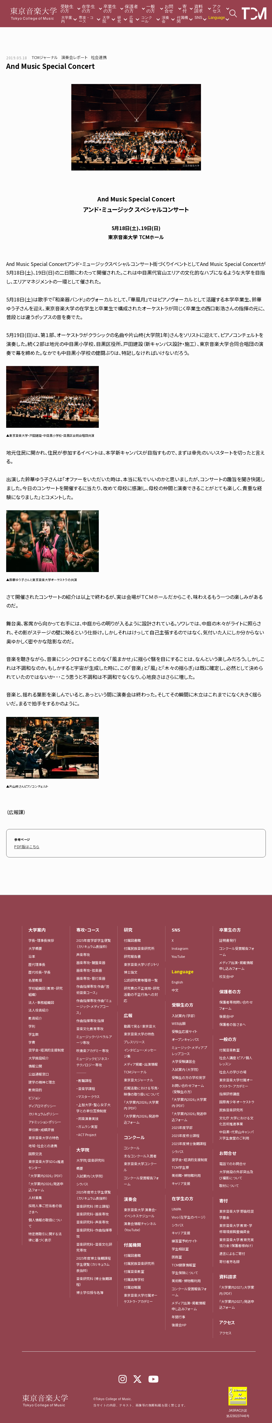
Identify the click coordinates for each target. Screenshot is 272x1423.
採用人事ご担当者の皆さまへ (45, 1207)
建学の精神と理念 (41, 1080)
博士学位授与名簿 (89, 1291)
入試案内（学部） (184, 1014)
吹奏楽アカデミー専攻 (92, 1049)
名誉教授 (35, 979)
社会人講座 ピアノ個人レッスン (235, 1059)
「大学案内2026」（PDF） (45, 1174)
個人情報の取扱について (45, 1221)
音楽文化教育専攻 (89, 1027)
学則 (31, 1025)
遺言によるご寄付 (232, 1252)
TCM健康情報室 (184, 1263)
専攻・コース (86, 19)
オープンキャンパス (185, 1038)
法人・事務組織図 (41, 1001)
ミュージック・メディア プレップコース (189, 1049)
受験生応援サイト (184, 1030)
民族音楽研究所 (231, 1108)
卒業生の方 (110, 8)
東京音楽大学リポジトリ (141, 963)
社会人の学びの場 (232, 1070)
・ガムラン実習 (87, 1125)
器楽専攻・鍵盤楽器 (92, 961)
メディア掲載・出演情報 (141, 1062)
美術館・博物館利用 (186, 1174)
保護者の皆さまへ (232, 1023)
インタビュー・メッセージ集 (140, 1052)
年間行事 (178, 1315)
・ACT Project (86, 1133)
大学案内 (66, 19)
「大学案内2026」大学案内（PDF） (141, 1103)
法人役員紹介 (38, 1009)
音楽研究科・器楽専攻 (92, 1212)
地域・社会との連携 (42, 1144)
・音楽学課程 (85, 1087)
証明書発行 (227, 939)
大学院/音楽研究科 (90, 1159)
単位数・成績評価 (41, 1128)
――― (81, 1071)
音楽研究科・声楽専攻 (92, 1221)
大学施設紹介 (38, 1057)
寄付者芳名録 (229, 1260)
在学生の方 (88, 8)
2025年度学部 (182, 1126)
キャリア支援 (181, 1182)
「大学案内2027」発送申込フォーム (236, 1303)
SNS (198, 17)
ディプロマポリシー (42, 1104)
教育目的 (35, 1088)
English (177, 980)
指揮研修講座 (229, 1092)
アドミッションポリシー (44, 1120)
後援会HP (179, 1323)
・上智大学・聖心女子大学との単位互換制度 (93, 1106)
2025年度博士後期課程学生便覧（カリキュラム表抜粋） (93, 1263)
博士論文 (130, 971)
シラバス (82, 1183)
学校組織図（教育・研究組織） (45, 990)
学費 (31, 1040)
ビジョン (34, 1096)
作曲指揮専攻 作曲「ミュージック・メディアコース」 (93, 1005)
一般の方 (150, 8)
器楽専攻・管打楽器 (92, 977)
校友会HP (226, 975)
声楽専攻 (83, 953)
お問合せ (169, 8)
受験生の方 (67, 8)
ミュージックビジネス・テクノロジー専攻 (92, 1060)
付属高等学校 (134, 1278)
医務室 (177, 1255)
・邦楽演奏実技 (87, 1117)
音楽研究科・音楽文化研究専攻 (94, 1246)
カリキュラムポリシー (43, 1112)
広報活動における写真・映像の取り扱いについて (141, 1090)
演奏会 (165, 19)
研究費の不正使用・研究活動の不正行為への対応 (142, 993)
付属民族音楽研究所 (139, 947)
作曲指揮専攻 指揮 (90, 1019)
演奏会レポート (74, 57)
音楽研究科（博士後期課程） (94, 1280)
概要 (79, 1166)
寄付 (184, 8)
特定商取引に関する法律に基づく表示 (45, 1235)
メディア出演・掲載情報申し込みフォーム (189, 1304)
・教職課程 (84, 1079)
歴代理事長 (36, 963)
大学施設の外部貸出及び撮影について (236, 1173)
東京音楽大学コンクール (140, 1165)
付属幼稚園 (132, 1286)
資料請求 (198, 8)
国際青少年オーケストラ (236, 1100)
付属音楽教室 (134, 1270)
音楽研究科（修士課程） (93, 1204)
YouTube (178, 955)
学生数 (33, 1032)
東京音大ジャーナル (138, 1078)
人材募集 (35, 1196)
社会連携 (99, 57)
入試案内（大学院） (90, 1175)
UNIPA (176, 1208)
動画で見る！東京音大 (140, 1024)
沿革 (31, 955)
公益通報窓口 (38, 1072)
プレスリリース (134, 1040)
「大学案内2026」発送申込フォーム (45, 1185)
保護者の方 (131, 8)
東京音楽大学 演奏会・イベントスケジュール (140, 1211)
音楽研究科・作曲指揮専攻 (94, 1232)
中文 (175, 988)
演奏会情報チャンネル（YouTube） (140, 1225)
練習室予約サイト (184, 1239)
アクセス (216, 8)
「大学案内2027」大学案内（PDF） (236, 1289)
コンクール (146, 19)
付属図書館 (132, 939)
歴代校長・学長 (39, 971)
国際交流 (35, 1152)
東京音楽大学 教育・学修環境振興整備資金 (235, 1227)
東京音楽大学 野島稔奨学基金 (236, 1213)
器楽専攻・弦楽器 (90, 969)
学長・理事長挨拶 (41, 939)
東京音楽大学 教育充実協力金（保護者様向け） (236, 1241)
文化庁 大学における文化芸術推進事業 (236, 1119)
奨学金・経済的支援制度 (46, 1048)
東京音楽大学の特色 (43, 1136)
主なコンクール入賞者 (140, 1154)
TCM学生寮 (180, 1166)
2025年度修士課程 (185, 1134)
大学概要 (35, 947)
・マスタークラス (88, 1095)
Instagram (180, 947)
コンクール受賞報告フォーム (141, 1179)
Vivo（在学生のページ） (189, 1216)
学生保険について (185, 1271)
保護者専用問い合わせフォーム (236, 1004)
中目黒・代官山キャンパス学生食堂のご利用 (236, 1133)
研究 (119, 19)
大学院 (106, 19)
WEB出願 (179, 1022)
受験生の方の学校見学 (189, 1076)
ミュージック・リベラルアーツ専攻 (94, 1038)
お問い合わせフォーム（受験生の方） (188, 1087)
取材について (229, 1184)
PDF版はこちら (25, 846)
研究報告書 (132, 955)
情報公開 (35, 1065)
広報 (131, 19)
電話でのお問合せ (232, 1162)
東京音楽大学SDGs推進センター (46, 1163)
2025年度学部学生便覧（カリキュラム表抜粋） (93, 942)
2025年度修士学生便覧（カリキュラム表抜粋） (93, 1194)
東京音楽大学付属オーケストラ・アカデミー (140, 1297)
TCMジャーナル (45, 57)
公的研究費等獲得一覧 (141, 979)
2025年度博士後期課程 (189, 1142)
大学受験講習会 (183, 1060)
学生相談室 (180, 1247)
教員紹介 (35, 1017)
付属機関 (182, 19)
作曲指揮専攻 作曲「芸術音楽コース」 (92, 988)
